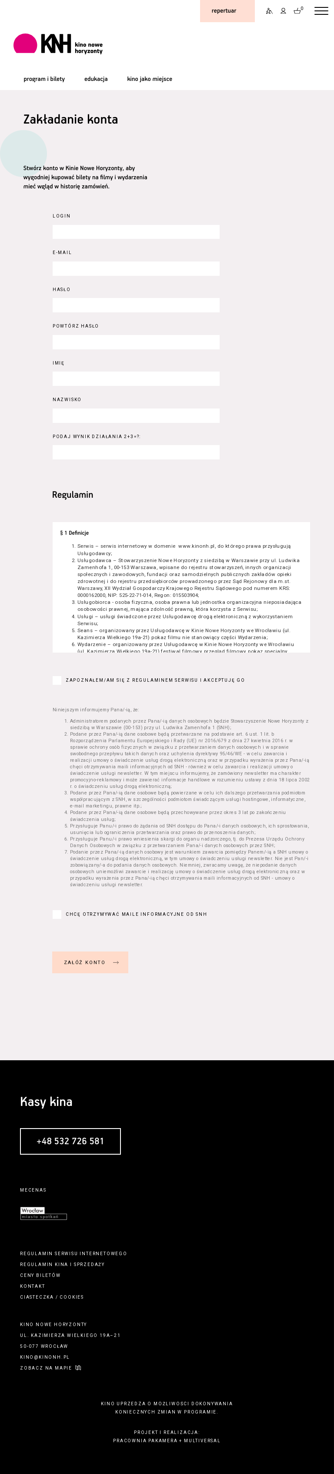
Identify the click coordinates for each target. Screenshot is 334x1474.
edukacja (96, 79)
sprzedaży (89, 1264)
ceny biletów (40, 1275)
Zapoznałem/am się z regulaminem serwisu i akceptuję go (155, 680)
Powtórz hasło (76, 326)
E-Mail (62, 252)
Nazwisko (67, 399)
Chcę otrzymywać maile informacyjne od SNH (136, 914)
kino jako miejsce (149, 79)
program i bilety (44, 79)
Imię (59, 363)
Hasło (62, 289)
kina (61, 1264)
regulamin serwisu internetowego (73, 1253)
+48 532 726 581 (70, 1141)
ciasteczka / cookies (52, 1297)
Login (62, 216)
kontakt (32, 1286)
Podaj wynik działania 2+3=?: (97, 436)
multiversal (202, 1440)
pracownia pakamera (145, 1440)
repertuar (224, 10)
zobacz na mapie (46, 1368)
